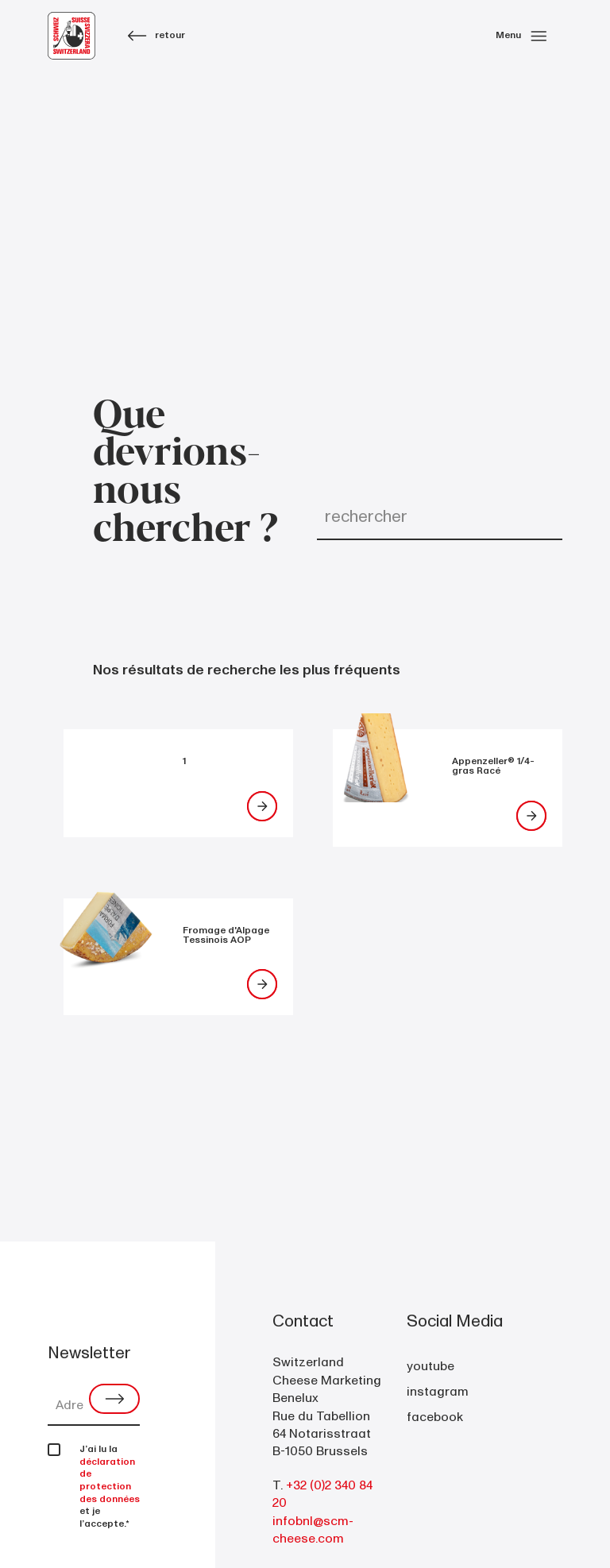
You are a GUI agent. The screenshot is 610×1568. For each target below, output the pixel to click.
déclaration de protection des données (109, 1480)
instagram (438, 1391)
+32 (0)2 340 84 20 (322, 1494)
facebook (435, 1417)
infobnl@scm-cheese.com (312, 1529)
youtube (430, 1366)
